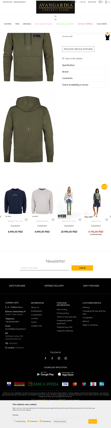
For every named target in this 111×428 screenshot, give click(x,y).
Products (29, 29)
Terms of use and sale (66, 344)
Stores (34, 349)
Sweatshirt (15, 254)
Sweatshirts (46, 29)
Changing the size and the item (94, 339)
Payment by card (64, 354)
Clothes (37, 29)
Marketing (46, 421)
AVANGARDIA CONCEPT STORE (12, 29)
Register (92, 2)
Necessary (21, 421)
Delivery (86, 334)
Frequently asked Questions (64, 349)
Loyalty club (36, 353)
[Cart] (107, 2)
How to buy (62, 337)
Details (15, 415)
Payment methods (65, 358)
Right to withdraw (90, 352)
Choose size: (67, 62)
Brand (84, 98)
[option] (15, 240)
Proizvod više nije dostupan (78, 75)
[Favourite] (101, 2)
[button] (108, 24)
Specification (84, 91)
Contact (34, 345)
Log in (84, 295)
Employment (36, 338)
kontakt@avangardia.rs (15, 356)
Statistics (34, 421)
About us (35, 334)
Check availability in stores (84, 111)
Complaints (88, 345)
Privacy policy (63, 340)
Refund (86, 348)
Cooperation (36, 342)
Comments (84, 104)
